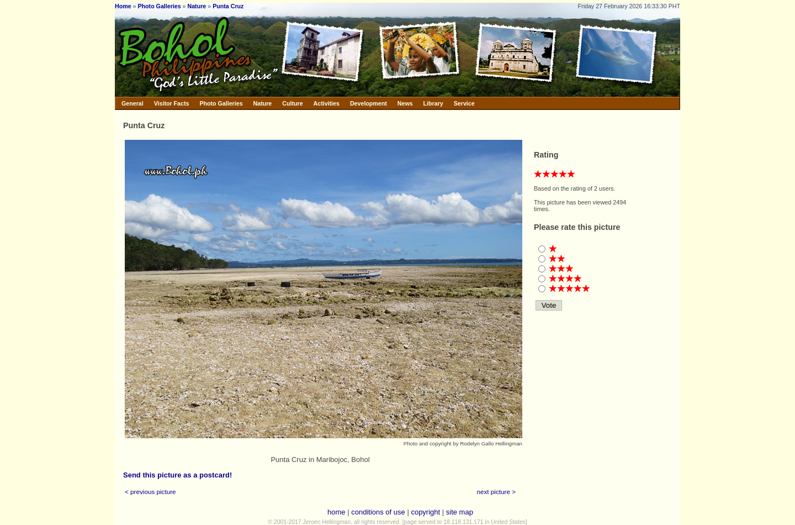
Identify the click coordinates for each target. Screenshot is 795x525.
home (336, 512)
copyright (425, 512)
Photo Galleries (159, 6)
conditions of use (378, 512)
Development (368, 103)
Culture (292, 103)
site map (459, 512)
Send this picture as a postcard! (177, 475)
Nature (197, 6)
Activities (327, 103)
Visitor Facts (171, 103)
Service (464, 103)
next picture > (496, 491)
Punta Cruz (228, 6)
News (405, 103)
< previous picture (150, 491)
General (132, 103)
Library (433, 103)
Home (123, 6)
